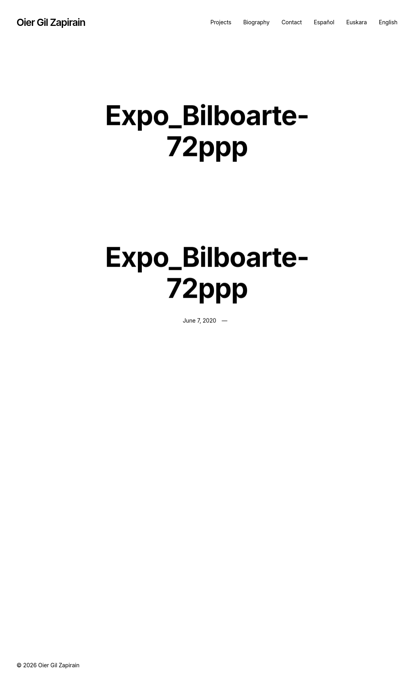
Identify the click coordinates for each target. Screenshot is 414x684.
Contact (291, 22)
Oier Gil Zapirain (51, 22)
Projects (221, 22)
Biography (256, 22)
